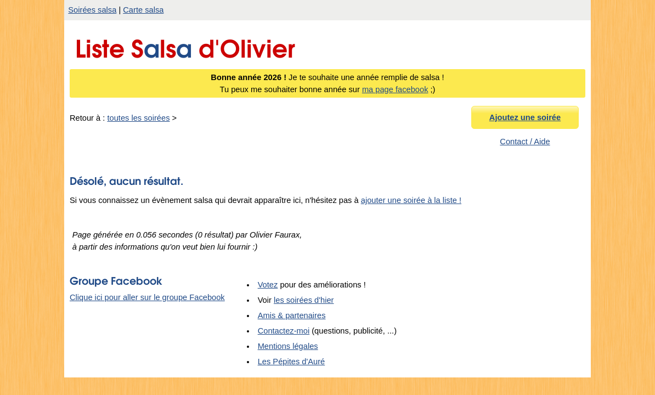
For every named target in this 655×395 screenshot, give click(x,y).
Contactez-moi (284, 333)
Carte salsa (143, 9)
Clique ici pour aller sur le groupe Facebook (147, 300)
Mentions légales (288, 349)
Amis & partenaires (292, 318)
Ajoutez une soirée (525, 117)
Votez (268, 287)
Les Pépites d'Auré (291, 364)
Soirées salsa (92, 9)
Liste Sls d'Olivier (185, 45)
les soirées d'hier (304, 302)
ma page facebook (395, 89)
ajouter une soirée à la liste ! (411, 203)
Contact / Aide (525, 141)
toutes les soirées (138, 118)
